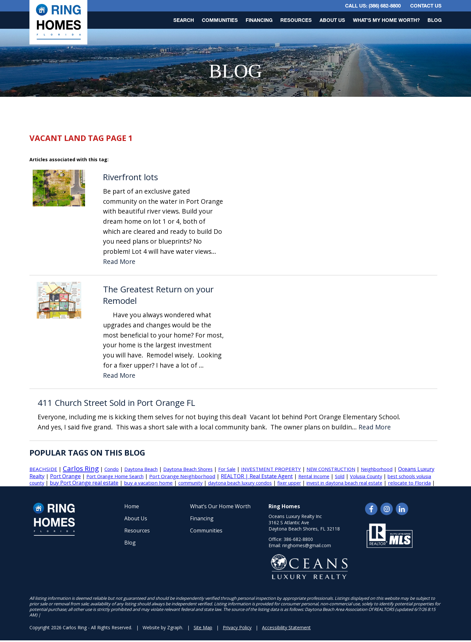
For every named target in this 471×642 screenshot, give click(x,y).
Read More (119, 262)
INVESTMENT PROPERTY (271, 469)
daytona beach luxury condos (240, 483)
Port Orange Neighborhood (182, 476)
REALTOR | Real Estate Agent (257, 476)
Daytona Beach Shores (188, 469)
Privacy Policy (237, 627)
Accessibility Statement (286, 627)
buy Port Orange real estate (84, 482)
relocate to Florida (409, 482)
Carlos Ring (81, 468)
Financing (259, 20)
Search (183, 20)
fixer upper (289, 483)
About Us (332, 20)
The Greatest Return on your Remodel (158, 295)
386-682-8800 (298, 539)
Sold (339, 476)
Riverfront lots (130, 177)
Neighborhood (376, 469)
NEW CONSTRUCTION (330, 469)
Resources (296, 20)
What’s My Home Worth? (386, 20)
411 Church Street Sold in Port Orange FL (116, 402)
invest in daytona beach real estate (344, 483)
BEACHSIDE (43, 469)
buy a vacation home (148, 482)
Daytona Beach (141, 469)
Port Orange (65, 476)
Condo (111, 469)
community (190, 483)
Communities (220, 20)
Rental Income (313, 476)
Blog (434, 20)
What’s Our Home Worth (220, 506)
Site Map (203, 627)
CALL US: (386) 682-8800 (373, 6)
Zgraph (174, 627)
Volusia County (366, 476)
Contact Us (426, 6)
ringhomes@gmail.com (306, 545)
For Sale (227, 469)
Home (131, 506)
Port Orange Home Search (115, 476)
